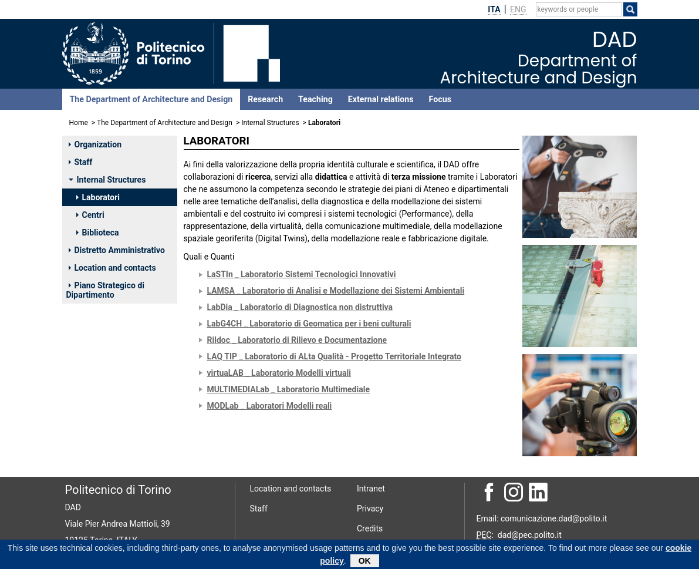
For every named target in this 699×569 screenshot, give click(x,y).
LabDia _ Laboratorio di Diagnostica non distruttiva (300, 307)
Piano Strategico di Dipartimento (105, 290)
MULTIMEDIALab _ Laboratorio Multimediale (288, 389)
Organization (95, 144)
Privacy (370, 508)
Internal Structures (270, 123)
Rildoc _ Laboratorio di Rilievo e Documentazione (297, 340)
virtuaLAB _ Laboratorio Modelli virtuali (279, 373)
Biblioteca (97, 232)
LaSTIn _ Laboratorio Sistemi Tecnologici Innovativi (301, 274)
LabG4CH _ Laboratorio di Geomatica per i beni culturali (309, 323)
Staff (81, 162)
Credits (370, 528)
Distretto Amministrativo (117, 250)
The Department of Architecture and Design (151, 99)
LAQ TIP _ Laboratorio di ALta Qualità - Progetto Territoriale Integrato (334, 356)
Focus (440, 99)
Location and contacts (112, 267)
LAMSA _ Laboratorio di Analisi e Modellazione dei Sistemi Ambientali (336, 290)
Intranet (371, 488)
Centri (90, 215)
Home (78, 123)
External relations (381, 99)
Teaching (315, 99)
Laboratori (98, 197)
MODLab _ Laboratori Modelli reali (269, 405)
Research (265, 99)
